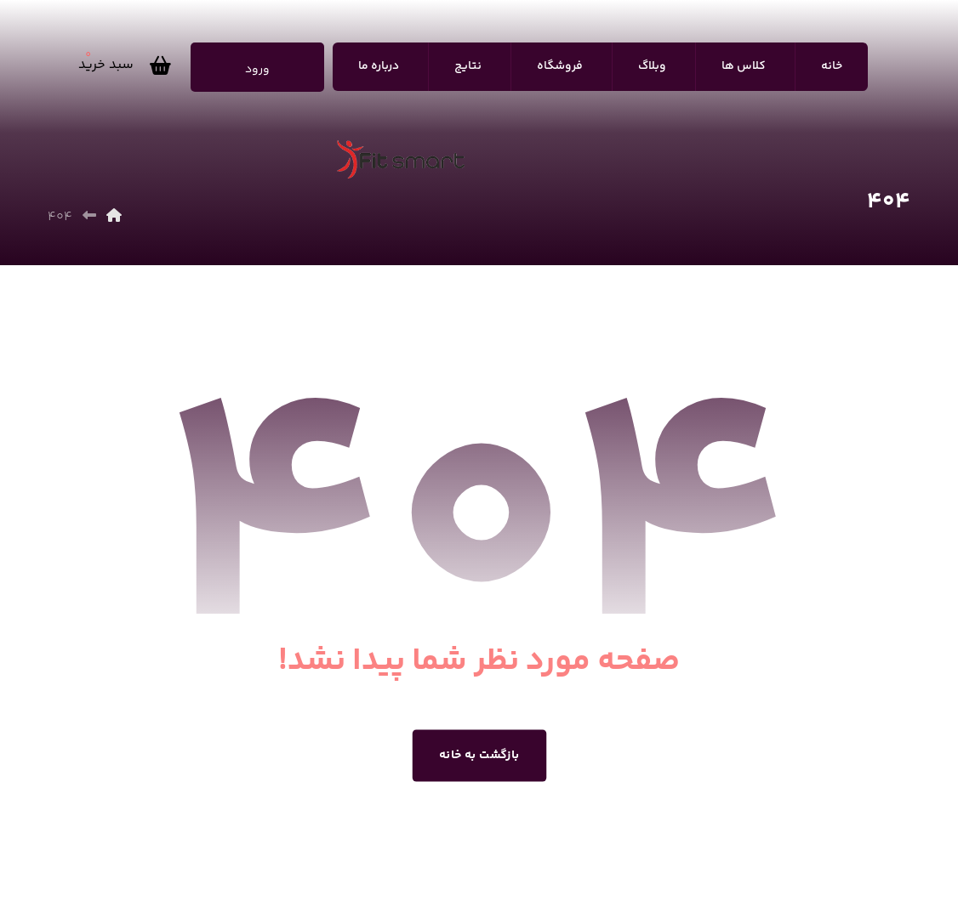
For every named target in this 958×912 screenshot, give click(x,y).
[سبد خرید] (129, 65)
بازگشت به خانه (479, 755)
